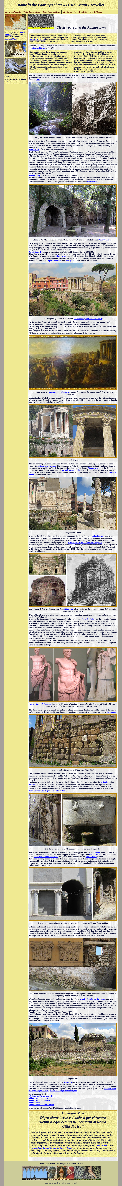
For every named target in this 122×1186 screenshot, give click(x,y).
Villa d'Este (68, 609)
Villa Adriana (34, 1102)
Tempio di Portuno (97, 536)
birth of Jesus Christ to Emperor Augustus (85, 543)
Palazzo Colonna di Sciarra (58, 392)
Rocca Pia (68, 1082)
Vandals (32, 784)
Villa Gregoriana (105, 240)
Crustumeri (40, 40)
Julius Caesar (60, 256)
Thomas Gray (34, 175)
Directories (67, 12)
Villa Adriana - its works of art (41, 1105)
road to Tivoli (91, 857)
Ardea (32, 40)
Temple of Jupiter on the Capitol (92, 999)
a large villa (70, 260)
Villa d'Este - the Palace (38, 1098)
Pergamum (111, 712)
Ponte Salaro (92, 182)
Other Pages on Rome (51, 12)
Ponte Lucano (95, 855)
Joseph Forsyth (35, 252)
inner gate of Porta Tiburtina (46, 857)
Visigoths (104, 782)
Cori (38, 80)
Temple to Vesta (94, 468)
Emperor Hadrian (53, 260)
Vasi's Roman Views (31, 12)
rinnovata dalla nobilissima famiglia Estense (51, 1148)
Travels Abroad (96, 12)
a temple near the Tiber (71, 470)
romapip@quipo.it (12, 39)
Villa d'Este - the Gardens (39, 1100)
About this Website (13, 12)
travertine (96, 852)
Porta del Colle (88, 619)
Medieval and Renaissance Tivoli (42, 1096)
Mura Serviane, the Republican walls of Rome (47, 791)
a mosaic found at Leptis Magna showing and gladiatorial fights (72, 1090)
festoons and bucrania (47, 466)
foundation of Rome (37, 48)
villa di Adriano (102, 1145)
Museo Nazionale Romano (40, 704)
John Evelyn (34, 150)
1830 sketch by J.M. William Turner (88, 319)
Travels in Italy (80, 12)
